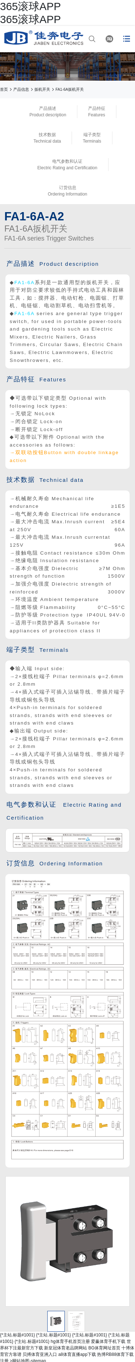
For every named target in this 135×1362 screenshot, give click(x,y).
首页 (4, 89)
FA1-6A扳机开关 (70, 89)
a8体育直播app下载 (77, 1354)
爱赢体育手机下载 (108, 1341)
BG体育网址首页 (104, 1347)
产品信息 (21, 89)
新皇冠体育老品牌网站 (65, 1347)
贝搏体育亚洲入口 (40, 1354)
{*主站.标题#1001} (17, 1335)
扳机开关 (42, 89)
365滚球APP (30, 6)
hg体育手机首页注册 (70, 1341)
